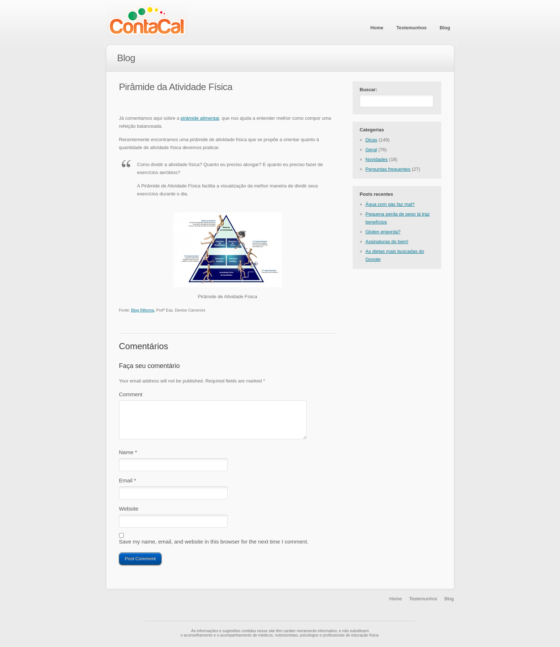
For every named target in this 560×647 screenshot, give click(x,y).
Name (128, 452)
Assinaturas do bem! (387, 243)
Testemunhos (411, 27)
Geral (371, 151)
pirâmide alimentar (200, 118)
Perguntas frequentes (388, 170)
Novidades (377, 161)
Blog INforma (142, 310)
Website (129, 511)
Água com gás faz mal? (390, 205)
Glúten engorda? (383, 233)
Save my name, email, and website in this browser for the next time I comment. (214, 546)
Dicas (372, 141)
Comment (131, 394)
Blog (445, 27)
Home (376, 27)
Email (127, 482)
